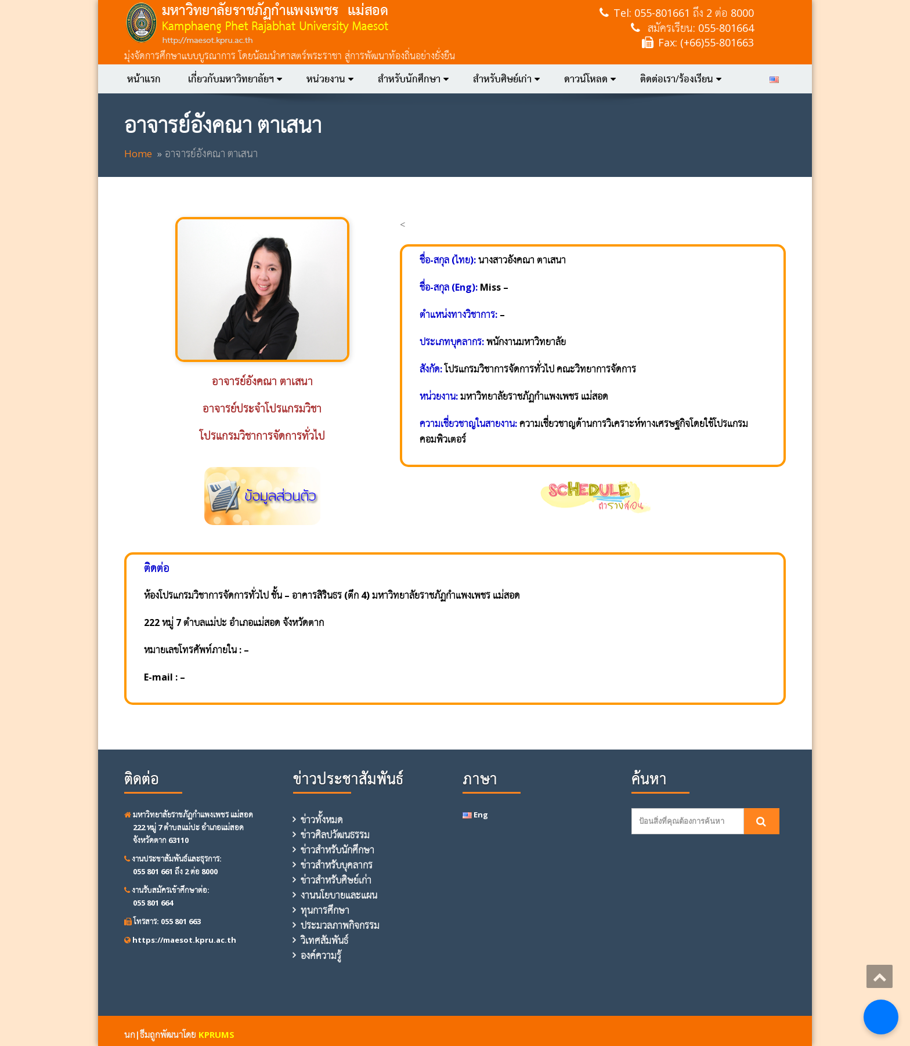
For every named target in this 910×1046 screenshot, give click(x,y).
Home (138, 153)
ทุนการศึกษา (325, 910)
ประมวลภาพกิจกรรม (340, 925)
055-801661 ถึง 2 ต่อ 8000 (694, 13)
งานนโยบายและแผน (339, 895)
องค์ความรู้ (321, 955)
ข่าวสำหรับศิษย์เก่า (336, 880)
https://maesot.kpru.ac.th (180, 940)
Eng (475, 814)
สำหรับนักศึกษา (413, 79)
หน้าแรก (144, 79)
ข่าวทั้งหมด (322, 819)
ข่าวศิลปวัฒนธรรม (335, 834)
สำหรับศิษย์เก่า (506, 79)
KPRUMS (216, 1034)
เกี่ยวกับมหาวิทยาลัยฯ (235, 79)
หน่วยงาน (329, 79)
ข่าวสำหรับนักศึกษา (337, 850)
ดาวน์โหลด (590, 79)
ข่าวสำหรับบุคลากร (337, 865)
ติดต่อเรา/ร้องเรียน (680, 79)
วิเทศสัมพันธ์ (324, 940)
